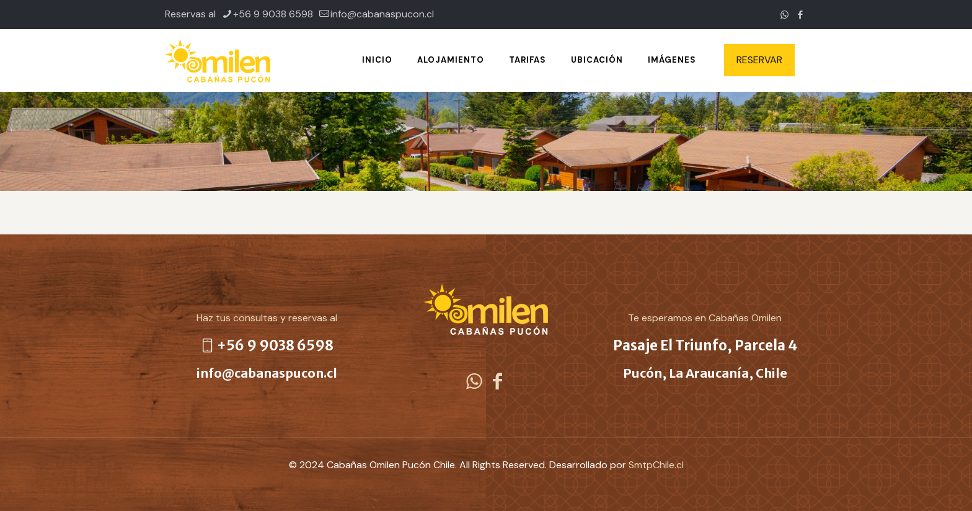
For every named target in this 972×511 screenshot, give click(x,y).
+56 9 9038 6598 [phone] (273, 13)
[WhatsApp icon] (784, 15)
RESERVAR (759, 59)
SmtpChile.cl (656, 464)
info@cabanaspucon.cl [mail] (382, 13)
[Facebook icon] (800, 15)
